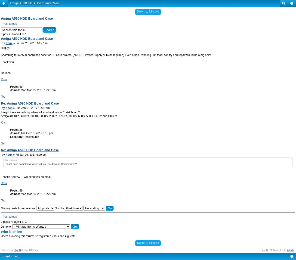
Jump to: (6, 226)
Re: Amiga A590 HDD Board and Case (30, 103)
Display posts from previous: (27, 208)
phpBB (17, 250)
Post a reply (10, 23)
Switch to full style (148, 11)
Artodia (291, 250)
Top (3, 96)
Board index (10, 256)
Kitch (9, 108)
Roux (9, 43)
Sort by (69, 208)
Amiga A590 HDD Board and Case (34, 3)
